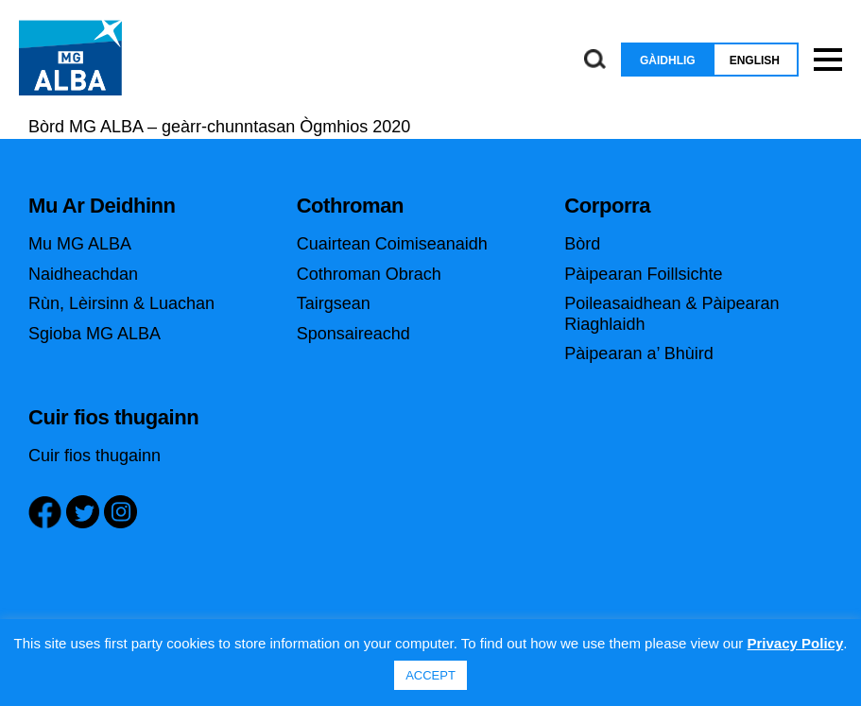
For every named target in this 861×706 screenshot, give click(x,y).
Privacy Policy (796, 643)
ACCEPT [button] (430, 675)
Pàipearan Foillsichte (643, 274)
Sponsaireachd (353, 333)
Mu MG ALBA (79, 243)
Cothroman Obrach (369, 274)
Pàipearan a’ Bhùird (638, 353)
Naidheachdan (83, 274)
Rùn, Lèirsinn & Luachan (121, 303)
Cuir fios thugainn (94, 455)
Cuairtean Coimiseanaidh (392, 243)
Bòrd (582, 243)
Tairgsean (333, 303)
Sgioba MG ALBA (94, 333)
